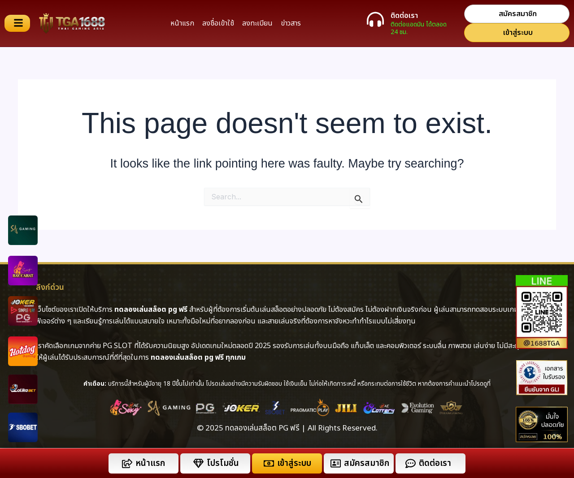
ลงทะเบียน (257, 23)
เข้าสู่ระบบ (294, 463)
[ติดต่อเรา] (375, 19)
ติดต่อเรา (404, 15)
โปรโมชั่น (223, 463)
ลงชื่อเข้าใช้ (218, 23)
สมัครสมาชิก (366, 463)
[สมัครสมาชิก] (335, 463)
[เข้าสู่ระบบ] (269, 463)
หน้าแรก (182, 23)
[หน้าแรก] (127, 463)
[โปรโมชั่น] (198, 463)
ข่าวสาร (291, 23)
